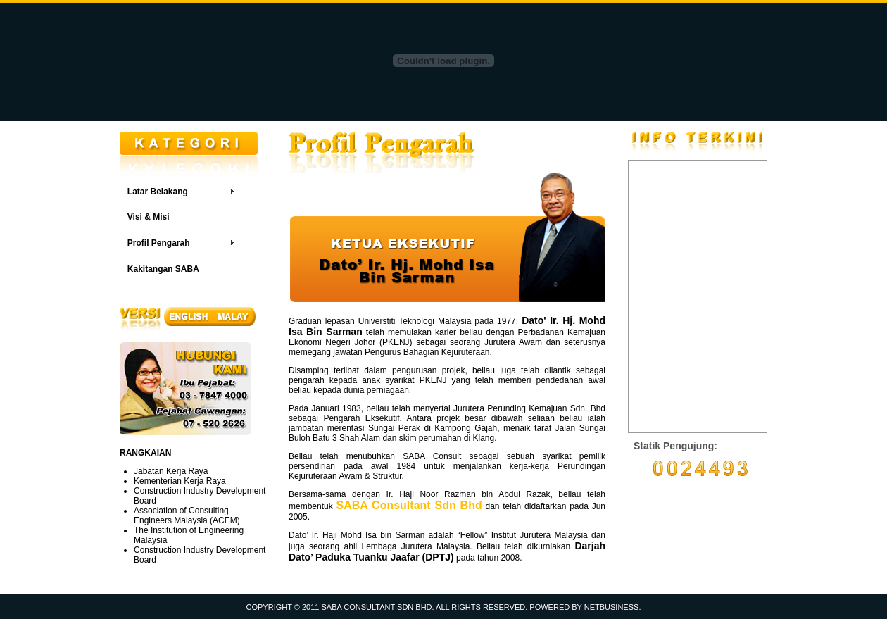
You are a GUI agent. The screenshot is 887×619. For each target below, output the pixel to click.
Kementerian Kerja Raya (180, 481)
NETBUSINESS (611, 607)
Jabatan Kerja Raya (171, 471)
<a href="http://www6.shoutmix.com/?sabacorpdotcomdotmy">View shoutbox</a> (698, 296)
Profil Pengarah (158, 243)
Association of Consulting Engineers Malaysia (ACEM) (187, 515)
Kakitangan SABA (163, 269)
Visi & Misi (148, 217)
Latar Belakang (157, 191)
